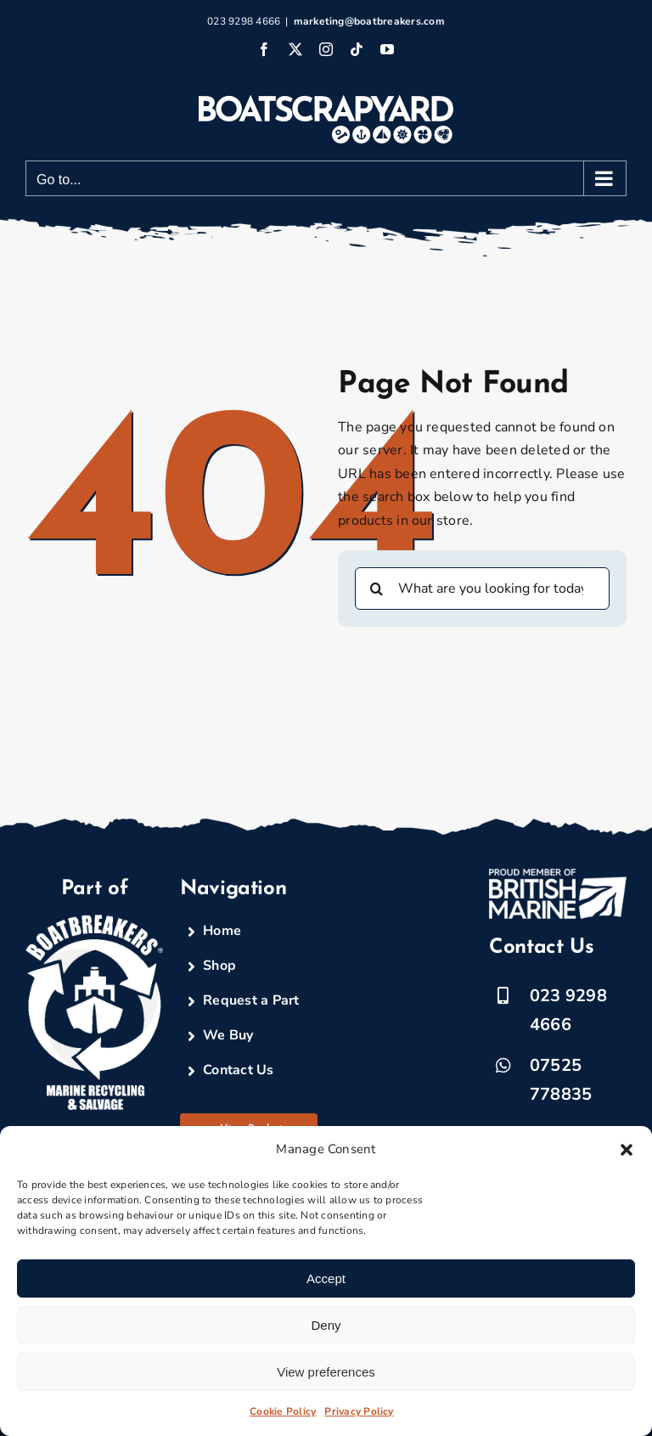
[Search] (376, 588)
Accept (326, 1278)
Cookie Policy (283, 1411)
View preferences (326, 1372)
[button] (626, 1149)
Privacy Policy (358, 1411)
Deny (325, 1325)
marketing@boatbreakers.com (369, 21)
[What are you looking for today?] (482, 588)
